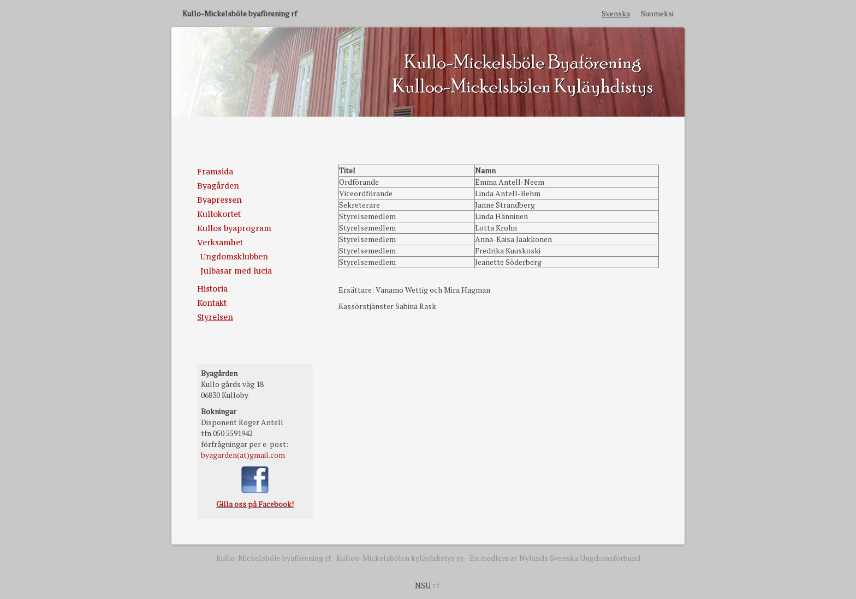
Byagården (218, 185)
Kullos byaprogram (234, 228)
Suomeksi (657, 13)
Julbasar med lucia (236, 270)
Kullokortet (219, 214)
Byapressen (219, 200)
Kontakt (212, 303)
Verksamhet (220, 242)
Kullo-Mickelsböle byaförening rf (239, 13)
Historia (212, 288)
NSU (423, 585)
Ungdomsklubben (234, 256)
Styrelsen (215, 317)
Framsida (215, 171)
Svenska (616, 13)
